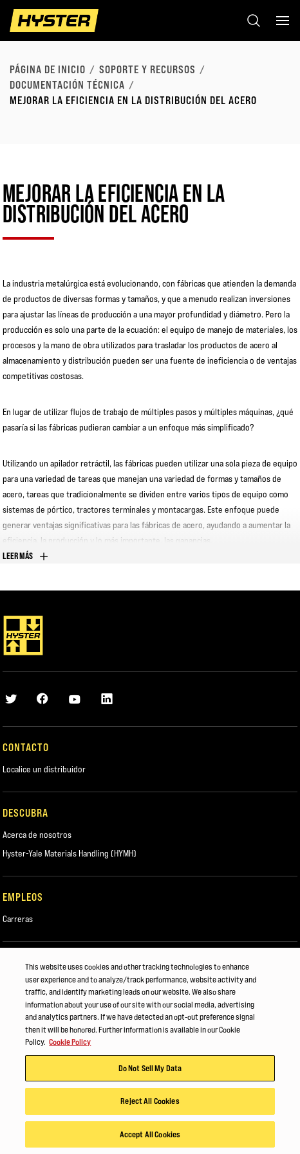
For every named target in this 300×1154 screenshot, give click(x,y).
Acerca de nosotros (37, 835)
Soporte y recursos (147, 69)
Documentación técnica (67, 84)
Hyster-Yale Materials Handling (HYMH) (69, 853)
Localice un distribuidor (44, 769)
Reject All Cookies (149, 1102)
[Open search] (253, 20)
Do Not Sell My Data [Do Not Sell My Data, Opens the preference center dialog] (150, 1068)
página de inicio (48, 69)
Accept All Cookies (150, 1135)
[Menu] (282, 20)
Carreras (18, 919)
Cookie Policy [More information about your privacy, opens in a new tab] (70, 1043)
